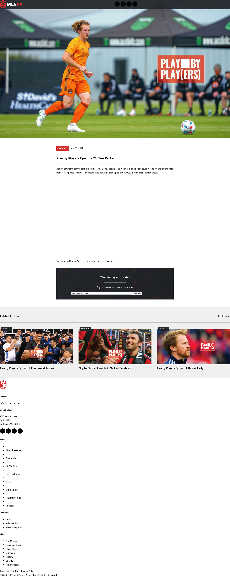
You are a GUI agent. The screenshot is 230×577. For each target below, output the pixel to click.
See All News (224, 316)
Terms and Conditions (10, 571)
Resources (4, 512)
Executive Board (13, 545)
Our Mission (12, 541)
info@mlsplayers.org (10, 404)
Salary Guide (12, 524)
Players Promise (13, 498)
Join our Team (12, 565)
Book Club (11, 458)
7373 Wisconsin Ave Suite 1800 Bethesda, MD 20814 (10, 420)
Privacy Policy (27, 571)
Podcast (10, 506)
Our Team (10, 553)
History (9, 557)
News (2, 439)
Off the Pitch (12, 490)
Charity (9, 561)
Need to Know (13, 474)
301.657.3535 (6, 410)
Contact (3, 396)
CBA (8, 520)
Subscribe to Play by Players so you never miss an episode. (84, 261)
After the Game (13, 450)
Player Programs (14, 528)
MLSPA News (12, 466)
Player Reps (11, 549)
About (2, 534)
